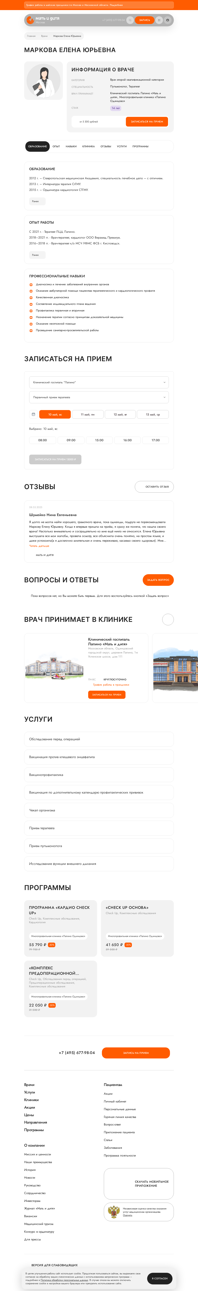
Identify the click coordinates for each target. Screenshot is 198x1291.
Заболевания (113, 1147)
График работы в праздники (108, 685)
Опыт (56, 146)
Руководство (32, 1185)
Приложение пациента (119, 1132)
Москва (43, 22)
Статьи (108, 1140)
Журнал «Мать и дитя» (39, 1208)
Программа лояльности (120, 1155)
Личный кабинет (115, 1101)
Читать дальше (39, 546)
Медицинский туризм (38, 1224)
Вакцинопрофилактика (46, 778)
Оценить (127, 1215)
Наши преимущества (38, 1162)
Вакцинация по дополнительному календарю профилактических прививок (86, 795)
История (30, 1170)
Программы (140, 146)
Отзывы (106, 146)
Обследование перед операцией (54, 742)
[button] (168, 619)
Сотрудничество (35, 1193)
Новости (29, 1177)
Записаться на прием (147, 121)
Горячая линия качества (120, 1117)
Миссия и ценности (37, 1154)
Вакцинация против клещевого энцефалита (62, 760)
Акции (108, 1093)
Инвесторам (32, 1201)
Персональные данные (120, 1109)
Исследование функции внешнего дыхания (62, 867)
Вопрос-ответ (112, 1124)
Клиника (88, 146)
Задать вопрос (158, 580)
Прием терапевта (42, 831)
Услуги (122, 146)
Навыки (71, 146)
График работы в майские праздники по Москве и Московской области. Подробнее (74, 5)
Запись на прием (152, 1052)
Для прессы (32, 1239)
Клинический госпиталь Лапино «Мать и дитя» (109, 641)
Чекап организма (42, 813)
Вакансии (30, 1216)
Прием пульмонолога (45, 849)
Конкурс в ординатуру (39, 1231)
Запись (144, 20)
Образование (37, 146)
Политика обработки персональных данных (64, 1280)
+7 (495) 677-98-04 (112, 20)
